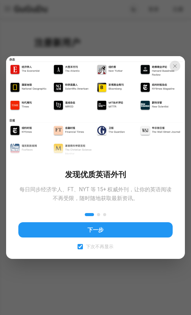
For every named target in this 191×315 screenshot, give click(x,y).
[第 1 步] (89, 214)
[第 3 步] (104, 214)
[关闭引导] (175, 66)
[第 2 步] (98, 214)
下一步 (95, 230)
